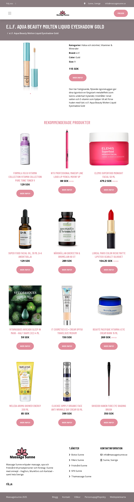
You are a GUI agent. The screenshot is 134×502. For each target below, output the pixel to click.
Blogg (55, 497)
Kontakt (66, 497)
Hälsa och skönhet (91, 45)
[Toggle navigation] (9, 13)
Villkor (77, 497)
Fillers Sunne (77, 460)
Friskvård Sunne (79, 465)
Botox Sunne (77, 454)
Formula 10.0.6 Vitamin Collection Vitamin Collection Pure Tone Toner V (25, 176)
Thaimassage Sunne (81, 476)
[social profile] (15, 3)
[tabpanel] (30, 67)
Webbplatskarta (118, 497)
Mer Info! (78, 77)
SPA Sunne (76, 471)
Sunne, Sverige (94, 3)
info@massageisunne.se (115, 3)
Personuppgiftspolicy (95, 497)
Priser (121, 13)
